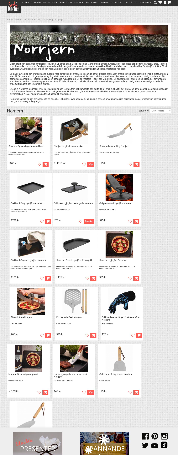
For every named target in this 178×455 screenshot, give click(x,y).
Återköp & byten (16, 427)
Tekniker (36, 3)
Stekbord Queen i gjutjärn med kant (26, 146)
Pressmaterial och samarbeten (94, 424)
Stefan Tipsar (54, 429)
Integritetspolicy (16, 432)
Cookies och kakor (88, 427)
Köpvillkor (13, 424)
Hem (9, 19)
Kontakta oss (14, 422)
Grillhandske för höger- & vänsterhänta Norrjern (145, 262)
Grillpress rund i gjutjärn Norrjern (66, 204)
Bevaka (39, 222)
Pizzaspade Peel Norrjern (104, 261)
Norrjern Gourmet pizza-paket (23, 318)
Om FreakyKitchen (88, 422)
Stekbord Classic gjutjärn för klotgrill (151, 204)
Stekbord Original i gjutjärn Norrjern (109, 204)
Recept (51, 422)
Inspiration (66, 3)
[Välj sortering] (160, 110)
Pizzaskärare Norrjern (61, 261)
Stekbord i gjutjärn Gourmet (22, 261)
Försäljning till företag (18, 429)
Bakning (105, 3)
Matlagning (92, 3)
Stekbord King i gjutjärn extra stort (150, 146)
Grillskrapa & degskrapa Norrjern (108, 318)
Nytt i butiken (22, 3)
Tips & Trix (53, 424)
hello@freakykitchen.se (78, 445)
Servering (117, 3)
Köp (83, 164)
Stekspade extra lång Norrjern (106, 146)
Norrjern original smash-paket (64, 146)
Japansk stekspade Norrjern (147, 318)
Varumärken (145, 3)
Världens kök (50, 3)
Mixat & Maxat (55, 427)
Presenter (130, 3)
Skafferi (78, 3)
